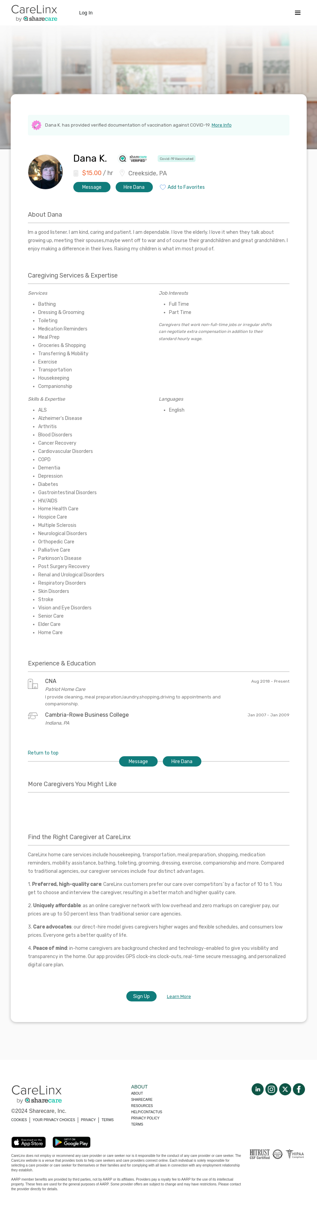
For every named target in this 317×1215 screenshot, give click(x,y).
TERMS (108, 1120)
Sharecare (141, 1100)
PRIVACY (88, 1120)
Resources (142, 1106)
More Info (222, 125)
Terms (137, 1124)
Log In (86, 12)
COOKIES (19, 1120)
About (137, 1093)
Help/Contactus (146, 1112)
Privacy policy (145, 1118)
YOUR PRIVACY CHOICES (54, 1120)
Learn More (179, 996)
